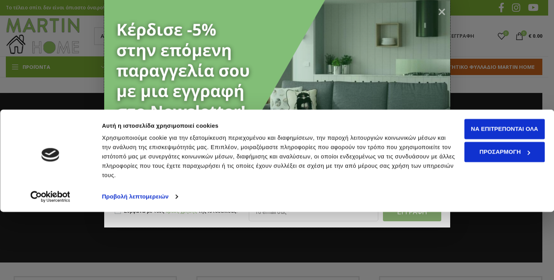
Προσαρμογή (489, 220)
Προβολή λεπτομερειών (135, 264)
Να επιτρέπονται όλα (489, 197)
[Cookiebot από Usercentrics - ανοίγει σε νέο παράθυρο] (50, 265)
